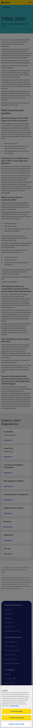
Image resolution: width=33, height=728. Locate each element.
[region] (16, 706)
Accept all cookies (16, 711)
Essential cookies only (16, 718)
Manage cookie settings (16, 724)
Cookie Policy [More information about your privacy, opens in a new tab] (14, 706)
